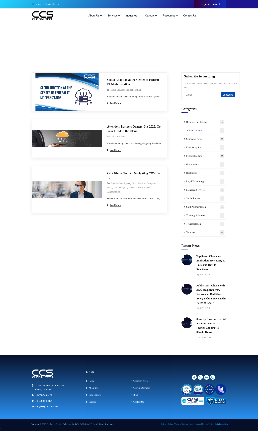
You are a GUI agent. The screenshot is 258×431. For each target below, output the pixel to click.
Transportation (205, 224)
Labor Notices (195, 424)
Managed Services (137, 187)
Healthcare (205, 173)
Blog (135, 395)
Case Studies (95, 395)
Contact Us (138, 402)
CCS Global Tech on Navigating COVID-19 (133, 176)
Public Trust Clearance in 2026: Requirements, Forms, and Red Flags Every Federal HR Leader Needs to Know (211, 294)
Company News (205, 139)
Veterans (205, 232)
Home (91, 381)
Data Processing (221, 424)
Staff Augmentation (205, 207)
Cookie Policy (208, 424)
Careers (92, 402)
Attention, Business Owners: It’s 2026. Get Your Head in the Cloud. (134, 129)
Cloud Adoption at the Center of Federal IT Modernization (133, 82)
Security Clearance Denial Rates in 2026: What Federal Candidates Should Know (211, 326)
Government (205, 164)
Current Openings (141, 388)
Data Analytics (120, 187)
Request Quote (210, 4)
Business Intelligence (120, 183)
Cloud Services (117, 90)
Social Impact (205, 198)
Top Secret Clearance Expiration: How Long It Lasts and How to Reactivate (210, 263)
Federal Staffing (133, 90)
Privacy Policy (167, 424)
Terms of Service (181, 424)
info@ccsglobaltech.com (45, 4)
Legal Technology (205, 181)
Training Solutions (205, 215)
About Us (93, 388)
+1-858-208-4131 (44, 395)
